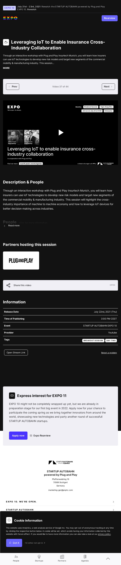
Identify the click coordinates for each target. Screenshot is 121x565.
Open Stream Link (16, 352)
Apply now (18, 435)
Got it (14, 543)
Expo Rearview (40, 435)
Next (108, 86)
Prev (12, 86)
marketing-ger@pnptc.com (60, 490)
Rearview (109, 18)
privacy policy (104, 534)
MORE (6, 68)
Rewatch (31, 9)
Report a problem (109, 352)
